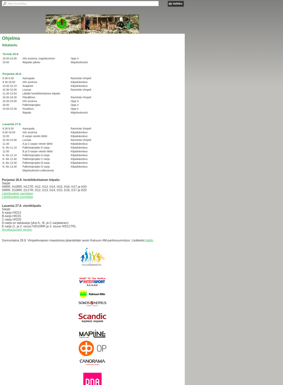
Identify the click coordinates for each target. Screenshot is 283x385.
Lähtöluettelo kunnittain (17, 197)
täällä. (149, 240)
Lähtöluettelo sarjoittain (17, 193)
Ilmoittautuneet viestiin (17, 229)
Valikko (177, 3)
